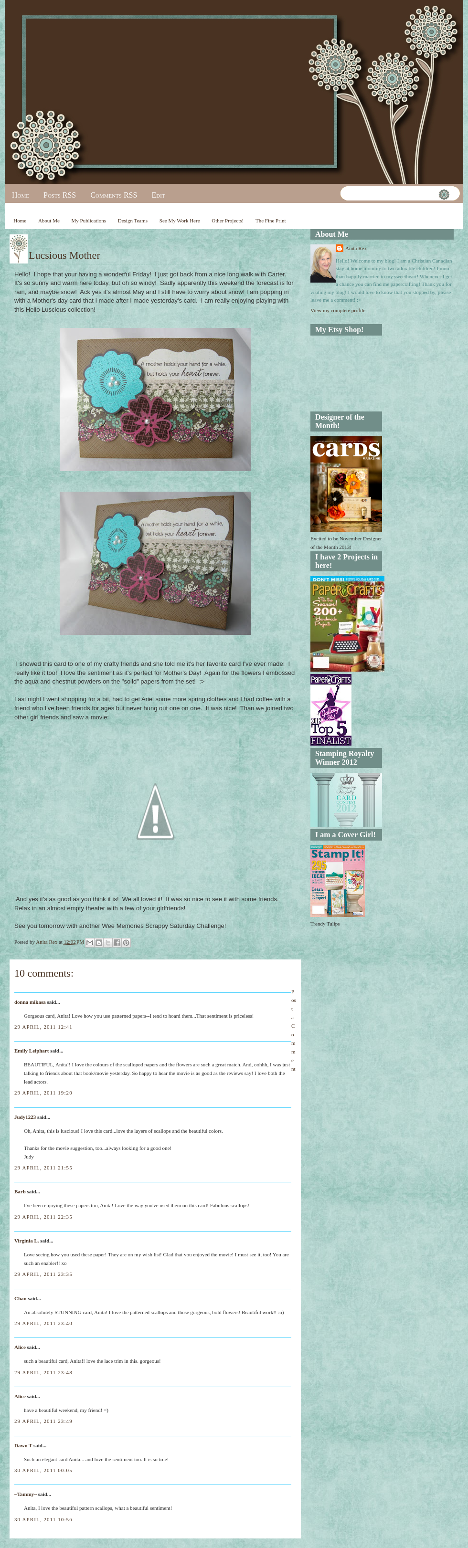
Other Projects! (228, 220)
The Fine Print (270, 220)
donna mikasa (30, 1002)
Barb (20, 1191)
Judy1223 (25, 1117)
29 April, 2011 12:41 (43, 1027)
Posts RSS (59, 195)
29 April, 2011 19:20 (43, 1092)
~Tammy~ (25, 1494)
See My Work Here (180, 220)
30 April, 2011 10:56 (43, 1519)
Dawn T (23, 1445)
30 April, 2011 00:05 (43, 1470)
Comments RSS (113, 195)
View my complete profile (337, 310)
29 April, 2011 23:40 (43, 1323)
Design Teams (133, 220)
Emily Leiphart (31, 1050)
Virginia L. (26, 1240)
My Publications (89, 220)
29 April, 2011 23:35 (43, 1274)
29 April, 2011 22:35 (43, 1217)
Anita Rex (356, 248)
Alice (20, 1347)
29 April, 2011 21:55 (43, 1167)
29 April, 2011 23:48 (43, 1372)
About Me (49, 220)
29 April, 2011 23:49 (43, 1421)
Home (20, 195)
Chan (20, 1298)
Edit (158, 195)
